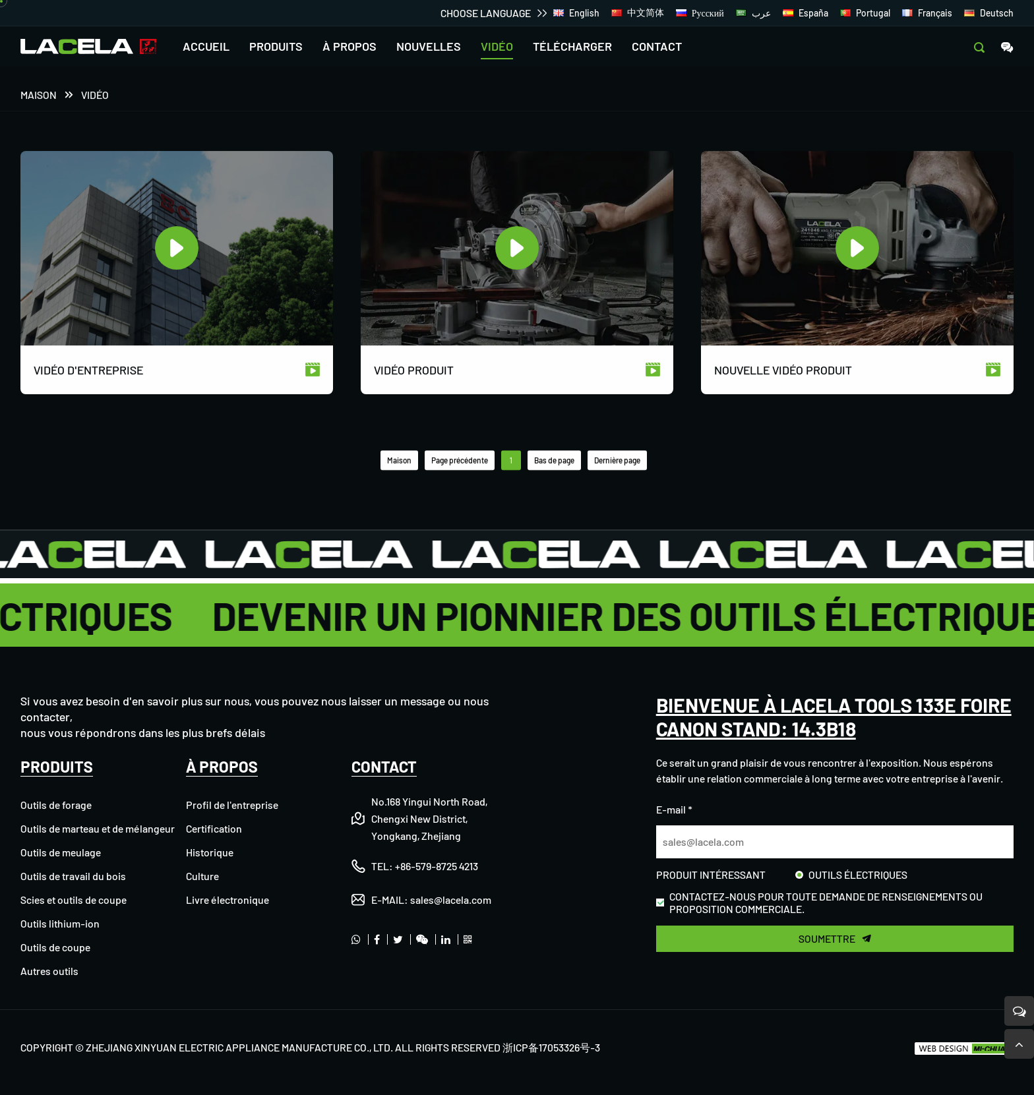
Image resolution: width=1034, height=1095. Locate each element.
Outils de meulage (60, 852)
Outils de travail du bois (73, 876)
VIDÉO (497, 46)
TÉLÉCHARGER (572, 46)
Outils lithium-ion (60, 923)
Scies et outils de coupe (73, 899)
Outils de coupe (55, 947)
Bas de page (554, 461)
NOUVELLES (428, 46)
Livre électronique (227, 899)
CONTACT (657, 46)
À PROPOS (349, 46)
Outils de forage (56, 804)
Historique (209, 852)
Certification (214, 828)
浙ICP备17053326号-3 (551, 1047)
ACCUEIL (206, 46)
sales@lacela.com (450, 899)
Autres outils (49, 970)
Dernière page (617, 461)
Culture (202, 876)
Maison (38, 96)
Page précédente (459, 461)
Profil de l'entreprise (232, 804)
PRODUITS (276, 46)
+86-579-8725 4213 (436, 866)
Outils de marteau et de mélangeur (97, 828)
